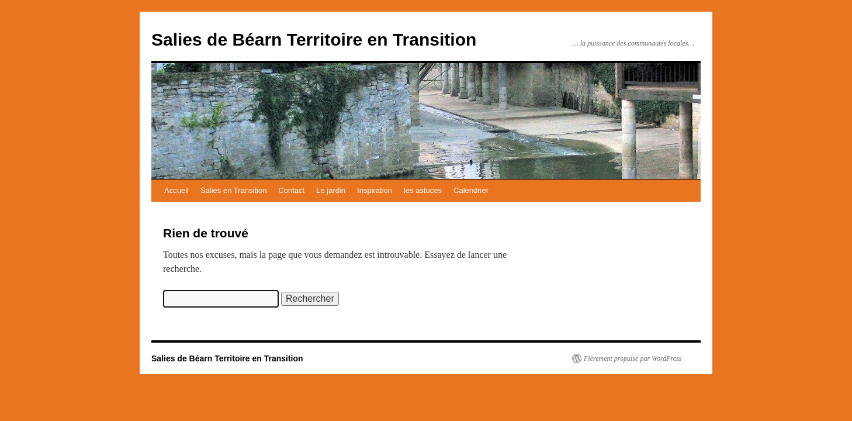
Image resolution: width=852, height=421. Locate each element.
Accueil (176, 190)
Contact (291, 190)
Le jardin (330, 190)
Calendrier (471, 190)
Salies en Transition (233, 190)
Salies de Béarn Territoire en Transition (313, 39)
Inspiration (374, 190)
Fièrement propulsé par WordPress (632, 358)
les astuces (423, 190)
